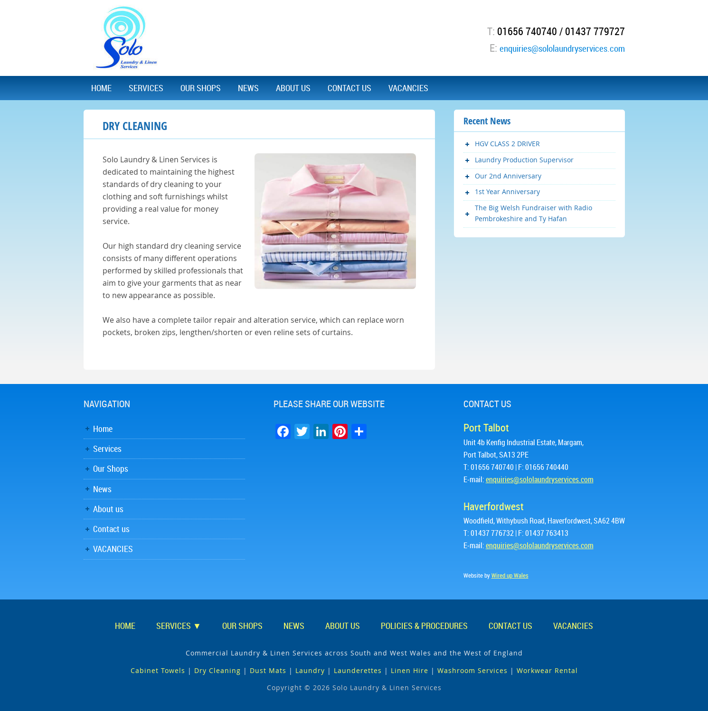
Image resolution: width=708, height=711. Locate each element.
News (102, 489)
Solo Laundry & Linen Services (126, 38)
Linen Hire (409, 670)
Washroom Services (472, 670)
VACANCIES (113, 548)
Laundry (310, 670)
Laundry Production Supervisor (524, 159)
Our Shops (110, 468)
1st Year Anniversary (507, 191)
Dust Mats (268, 670)
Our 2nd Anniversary (508, 175)
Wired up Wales (510, 575)
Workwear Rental (547, 670)
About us (108, 509)
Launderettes (358, 670)
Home (103, 428)
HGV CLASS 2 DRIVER (507, 143)
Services (107, 448)
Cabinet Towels (158, 670)
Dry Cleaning (217, 670)
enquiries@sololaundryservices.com (550, 48)
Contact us (111, 528)
